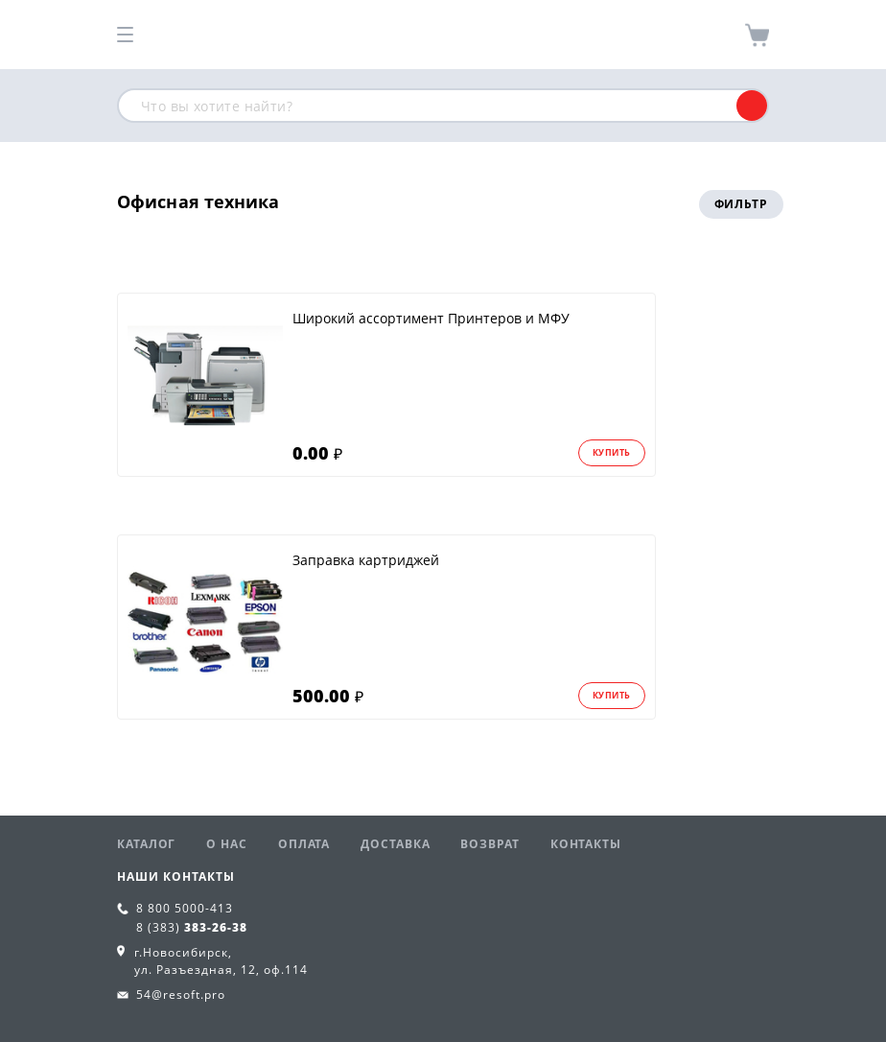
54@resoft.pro (180, 994)
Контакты (585, 844)
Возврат (489, 844)
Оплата (304, 844)
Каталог (146, 844)
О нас (226, 844)
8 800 (184, 908)
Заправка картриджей (365, 560)
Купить (612, 452)
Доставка (395, 844)
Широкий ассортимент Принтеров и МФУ (431, 318)
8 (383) (191, 927)
